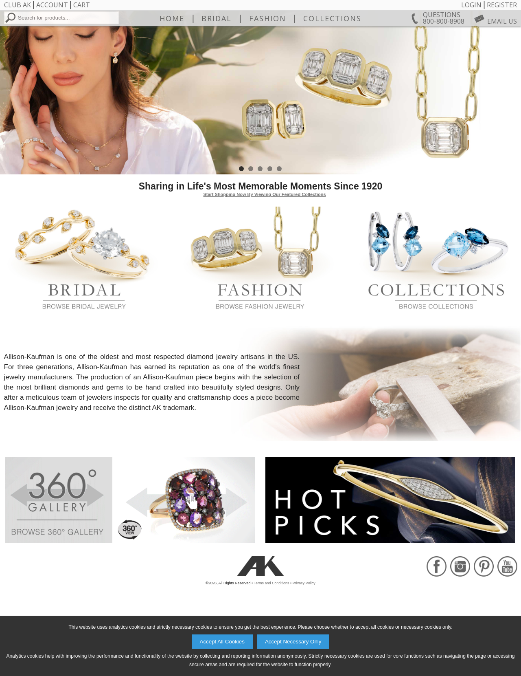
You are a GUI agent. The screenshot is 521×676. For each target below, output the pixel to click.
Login (471, 4)
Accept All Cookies (222, 642)
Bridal (216, 53)
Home (172, 53)
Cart (81, 4)
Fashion (267, 53)
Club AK (17, 4)
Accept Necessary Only (293, 642)
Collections (332, 53)
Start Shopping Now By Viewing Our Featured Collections (264, 255)
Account (52, 4)
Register (502, 4)
